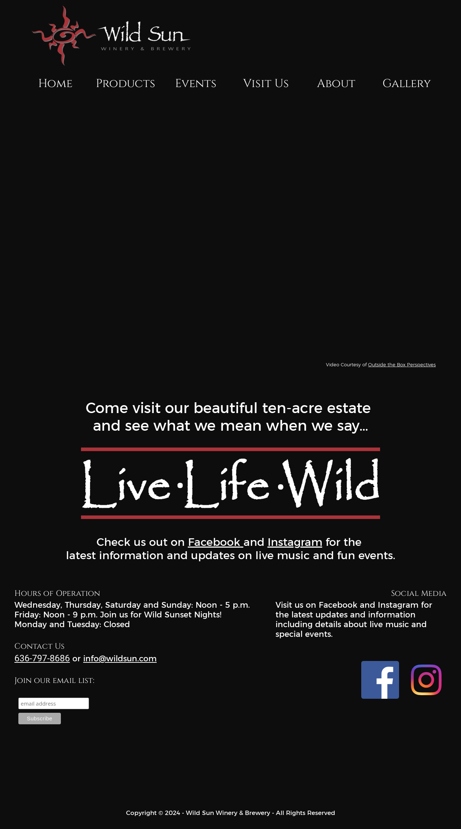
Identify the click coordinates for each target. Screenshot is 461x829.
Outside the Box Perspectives (402, 364)
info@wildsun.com (120, 658)
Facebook (214, 542)
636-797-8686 (42, 658)
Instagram (295, 542)
